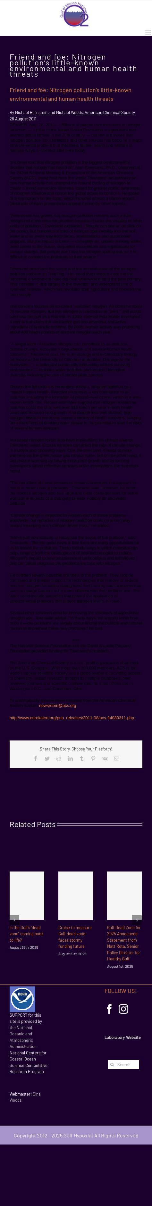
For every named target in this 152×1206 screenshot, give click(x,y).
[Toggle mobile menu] (148, 32)
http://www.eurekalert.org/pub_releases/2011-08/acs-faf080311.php (72, 717)
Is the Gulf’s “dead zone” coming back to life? (27, 934)
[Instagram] (123, 1009)
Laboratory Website (123, 1037)
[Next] (137, 920)
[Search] (112, 1064)
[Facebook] (109, 1009)
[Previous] (14, 920)
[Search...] (123, 1064)
